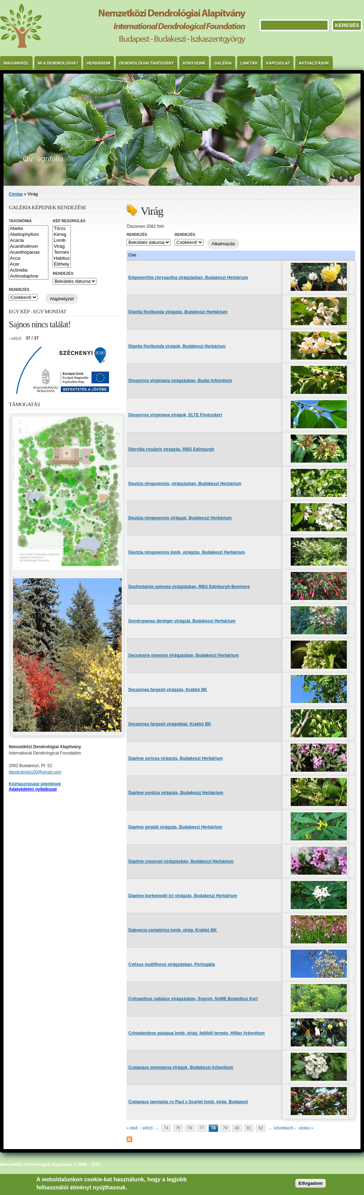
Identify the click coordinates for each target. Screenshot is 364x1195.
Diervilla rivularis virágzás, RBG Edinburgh (171, 449)
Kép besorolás (69, 221)
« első (132, 1128)
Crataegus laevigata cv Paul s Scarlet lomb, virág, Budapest (188, 1101)
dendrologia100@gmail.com (35, 772)
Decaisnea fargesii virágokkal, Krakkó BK (169, 724)
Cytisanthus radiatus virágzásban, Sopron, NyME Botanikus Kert (193, 998)
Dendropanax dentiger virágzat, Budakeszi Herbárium (181, 621)
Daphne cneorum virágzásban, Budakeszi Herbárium (181, 861)
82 (260, 1128)
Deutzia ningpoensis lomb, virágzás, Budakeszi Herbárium (186, 552)
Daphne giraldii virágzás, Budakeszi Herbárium (175, 827)
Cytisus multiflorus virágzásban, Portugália (171, 964)
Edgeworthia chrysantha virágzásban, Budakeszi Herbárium (188, 277)
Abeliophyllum (28, 235)
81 (249, 1128)
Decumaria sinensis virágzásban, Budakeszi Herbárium (183, 655)
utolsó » (305, 1128)
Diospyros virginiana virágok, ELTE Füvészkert (175, 414)
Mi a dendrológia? (58, 63)
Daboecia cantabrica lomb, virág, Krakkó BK (172, 930)
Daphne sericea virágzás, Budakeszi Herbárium (175, 758)
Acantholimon (28, 247)
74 (166, 1128)
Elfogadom (310, 1183)
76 (190, 1128)
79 (225, 1128)
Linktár (249, 63)
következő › (285, 1128)
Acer (28, 264)
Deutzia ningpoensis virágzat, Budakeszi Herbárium (180, 517)
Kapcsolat (278, 63)
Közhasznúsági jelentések (35, 783)
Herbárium (98, 63)
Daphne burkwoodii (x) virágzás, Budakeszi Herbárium (182, 895)
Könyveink (194, 63)
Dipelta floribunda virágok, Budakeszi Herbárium (176, 346)
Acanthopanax (28, 252)
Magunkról (16, 63)
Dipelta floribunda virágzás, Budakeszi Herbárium (178, 311)
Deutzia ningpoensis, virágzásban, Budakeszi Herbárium (184, 483)
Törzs (61, 229)
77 (201, 1128)
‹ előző (146, 1128)
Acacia (28, 241)
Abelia (28, 229)
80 (237, 1128)
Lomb (61, 241)
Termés (61, 252)
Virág (61, 247)
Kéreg (61, 235)
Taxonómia (20, 221)
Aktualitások (314, 63)
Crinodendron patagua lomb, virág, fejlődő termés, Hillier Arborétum (196, 1033)
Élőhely (61, 264)
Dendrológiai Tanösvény (146, 63)
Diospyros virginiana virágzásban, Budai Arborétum (180, 380)
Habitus (61, 258)
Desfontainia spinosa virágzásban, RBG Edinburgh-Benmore (189, 586)
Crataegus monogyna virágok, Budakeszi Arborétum (180, 1067)
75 (178, 1128)
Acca (28, 258)
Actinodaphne (28, 276)
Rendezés (137, 234)
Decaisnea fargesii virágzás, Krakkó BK (167, 689)
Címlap (16, 194)
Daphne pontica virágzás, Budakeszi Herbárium (175, 792)
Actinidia (28, 270)
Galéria (223, 63)
